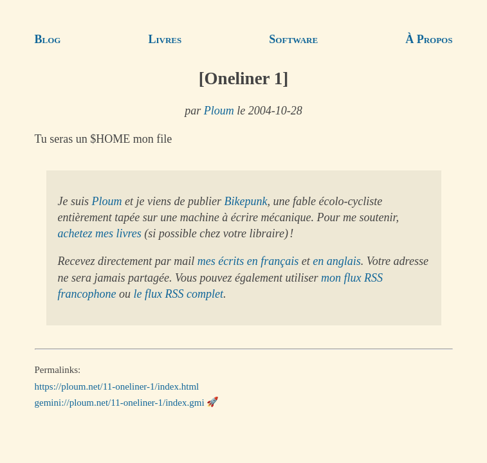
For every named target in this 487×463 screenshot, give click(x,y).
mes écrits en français (248, 261)
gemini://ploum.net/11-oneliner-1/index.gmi (120, 402)
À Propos (428, 39)
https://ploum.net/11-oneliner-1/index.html (117, 386)
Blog (48, 39)
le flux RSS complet (178, 293)
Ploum (219, 110)
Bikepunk (245, 201)
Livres (165, 39)
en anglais (337, 261)
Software (293, 39)
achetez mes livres (100, 233)
